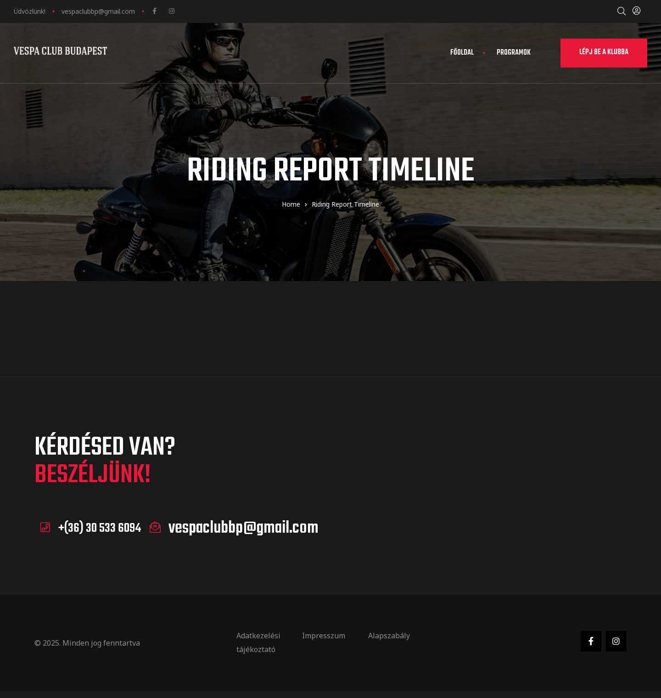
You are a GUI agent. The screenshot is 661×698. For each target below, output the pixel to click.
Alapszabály (389, 635)
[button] (603, 53)
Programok (514, 53)
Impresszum (323, 635)
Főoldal (462, 53)
